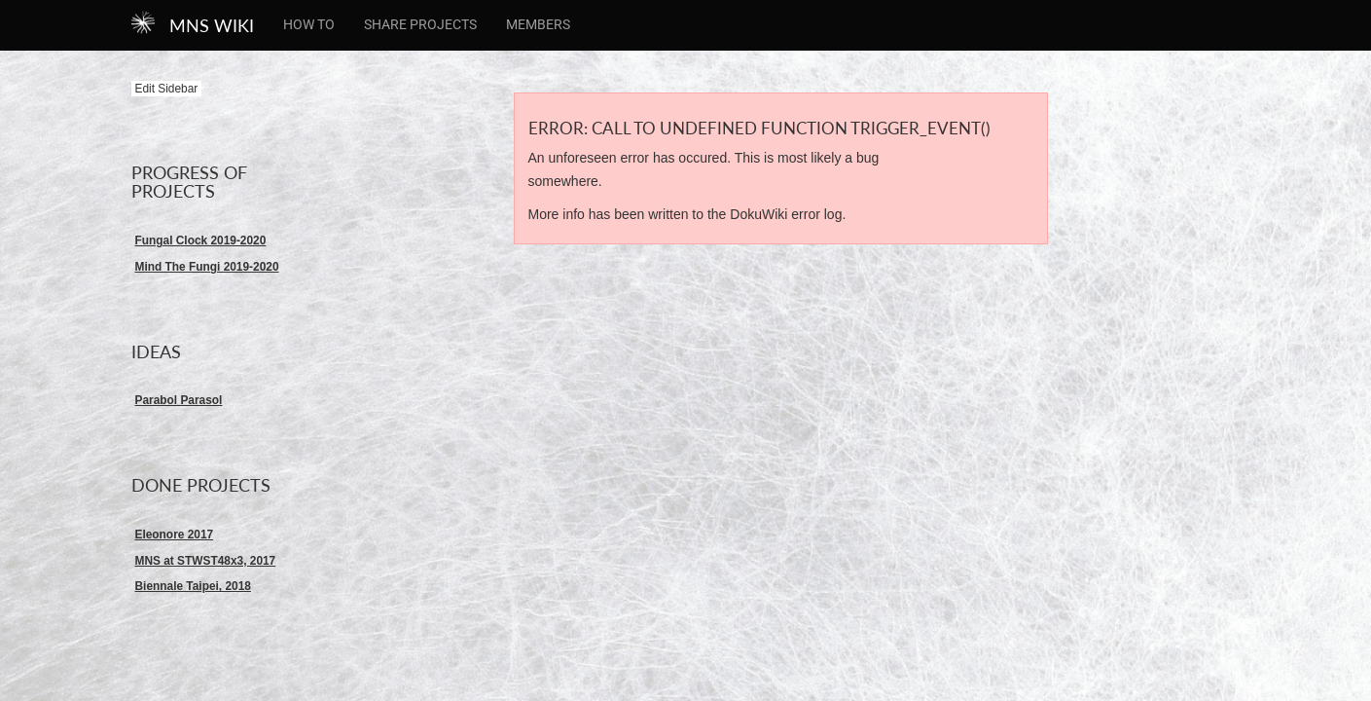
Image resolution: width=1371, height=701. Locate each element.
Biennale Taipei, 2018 (193, 586)
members (538, 24)
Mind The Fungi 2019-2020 (207, 267)
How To (309, 24)
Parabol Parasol (179, 400)
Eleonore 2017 (174, 534)
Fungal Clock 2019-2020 (201, 240)
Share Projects (420, 24)
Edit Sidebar (166, 88)
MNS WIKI (211, 25)
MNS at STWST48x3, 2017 (205, 561)
